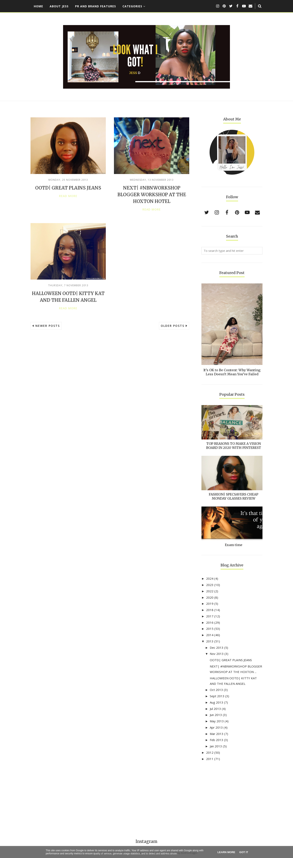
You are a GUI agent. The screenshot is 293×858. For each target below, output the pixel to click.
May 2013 (217, 721)
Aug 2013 (216, 702)
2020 (209, 597)
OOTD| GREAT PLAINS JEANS (68, 188)
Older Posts (172, 326)
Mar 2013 (216, 734)
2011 (209, 759)
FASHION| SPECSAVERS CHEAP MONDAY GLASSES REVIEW (233, 496)
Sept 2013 (217, 696)
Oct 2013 (216, 690)
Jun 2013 (216, 715)
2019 (209, 603)
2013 (209, 641)
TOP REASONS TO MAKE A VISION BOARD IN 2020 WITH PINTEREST (233, 446)
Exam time (233, 545)
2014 (209, 635)
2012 (209, 752)
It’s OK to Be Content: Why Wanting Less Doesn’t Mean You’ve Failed (231, 372)
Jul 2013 (215, 709)
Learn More (226, 852)
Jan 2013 (216, 746)
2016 (209, 622)
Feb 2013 (216, 740)
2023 (209, 585)
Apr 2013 (216, 727)
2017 (209, 616)
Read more (68, 196)
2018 (209, 610)
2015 (209, 629)
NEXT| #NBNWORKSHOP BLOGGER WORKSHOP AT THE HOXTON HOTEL (151, 194)
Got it (243, 852)
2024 (209, 578)
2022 (209, 591)
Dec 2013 (216, 647)
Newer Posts (47, 326)
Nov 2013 (217, 654)
